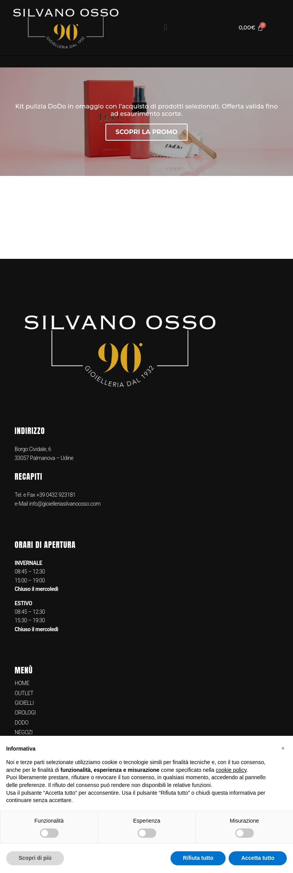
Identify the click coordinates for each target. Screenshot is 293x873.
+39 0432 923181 (56, 495)
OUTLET (24, 693)
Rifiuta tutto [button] (198, 858)
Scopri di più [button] (35, 858)
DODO (22, 723)
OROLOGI (25, 712)
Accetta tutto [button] (257, 858)
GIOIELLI (24, 703)
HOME (22, 683)
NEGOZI (24, 732)
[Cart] (250, 27)
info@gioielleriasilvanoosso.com (64, 504)
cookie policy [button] (231, 770)
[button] (165, 28)
